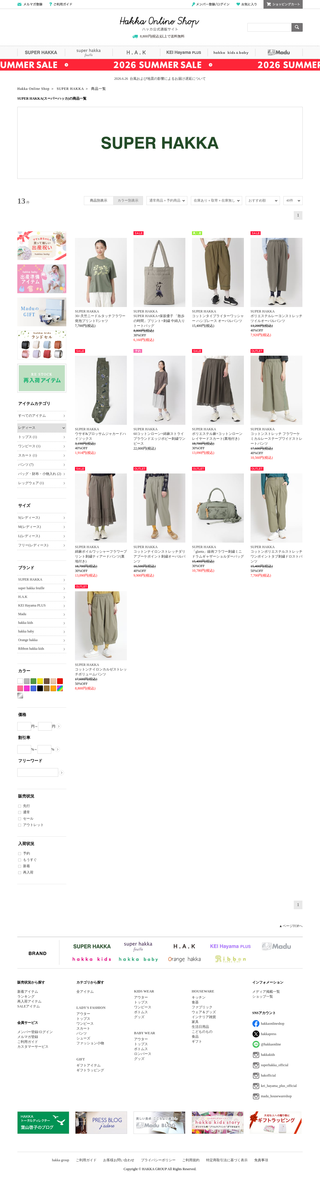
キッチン (199, 997)
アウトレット (33, 825)
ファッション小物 (90, 1043)
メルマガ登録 (27, 1037)
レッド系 (60, 681)
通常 (26, 812)
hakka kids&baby (231, 52)
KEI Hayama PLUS (183, 52)
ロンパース (142, 1054)
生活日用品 (200, 1027)
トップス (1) (27, 437)
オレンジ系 (53, 688)
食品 (195, 1037)
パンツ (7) (25, 465)
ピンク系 (20, 688)
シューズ (83, 1038)
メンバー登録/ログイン (210, 4)
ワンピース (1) (29, 446)
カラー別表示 (128, 200)
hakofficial (268, 1075)
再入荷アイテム (29, 1001)
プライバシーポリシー (158, 1160)
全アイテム (85, 992)
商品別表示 (98, 200)
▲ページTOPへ (291, 926)
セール (28, 818)
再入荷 (28, 872)
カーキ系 (47, 688)
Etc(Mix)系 (60, 688)
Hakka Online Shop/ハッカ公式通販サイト (159, 24)
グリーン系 (33, 681)
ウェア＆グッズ (204, 1012)
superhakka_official (274, 1065)
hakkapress (268, 1034)
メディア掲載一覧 (266, 992)
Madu (279, 52)
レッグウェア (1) (31, 483)
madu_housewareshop (276, 1096)
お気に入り (246, 4)
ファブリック (202, 1007)
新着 (26, 866)
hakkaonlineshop (272, 1024)
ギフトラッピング (90, 1070)
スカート (83, 1028)
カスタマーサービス (32, 1047)
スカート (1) (27, 455)
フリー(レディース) (33, 545)
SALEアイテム (28, 1006)
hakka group (60, 1160)
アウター (83, 1014)
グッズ (139, 1017)
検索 (297, 27)
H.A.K (136, 52)
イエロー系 (40, 681)
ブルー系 (33, 688)
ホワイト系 (20, 681)
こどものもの (202, 1032)
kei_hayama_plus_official (279, 1086)
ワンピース (85, 1024)
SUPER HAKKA (41, 52)
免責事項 (261, 1160)
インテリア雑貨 (204, 1017)
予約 (26, 853)
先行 (26, 806)
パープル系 (27, 688)
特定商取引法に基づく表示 (227, 1160)
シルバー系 (20, 696)
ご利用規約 (190, 1160)
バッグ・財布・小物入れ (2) (39, 474)
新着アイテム (27, 992)
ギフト (197, 1041)
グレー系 (27, 681)
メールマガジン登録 (29, 4)
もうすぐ (30, 860)
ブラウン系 (47, 681)
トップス (83, 1019)
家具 (195, 1022)
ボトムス (141, 1012)
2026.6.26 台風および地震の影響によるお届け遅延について (160, 79)
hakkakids (268, 1055)
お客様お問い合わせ (118, 1160)
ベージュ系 (53, 681)
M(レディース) (29, 527)
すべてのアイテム (32, 416)
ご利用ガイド (60, 4)
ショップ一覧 (262, 996)
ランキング (26, 996)
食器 (195, 1002)
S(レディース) (29, 518)
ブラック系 (40, 688)
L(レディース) (29, 536)
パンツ (81, 1033)
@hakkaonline (271, 1044)
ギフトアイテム (88, 1065)
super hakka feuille (88, 52)
